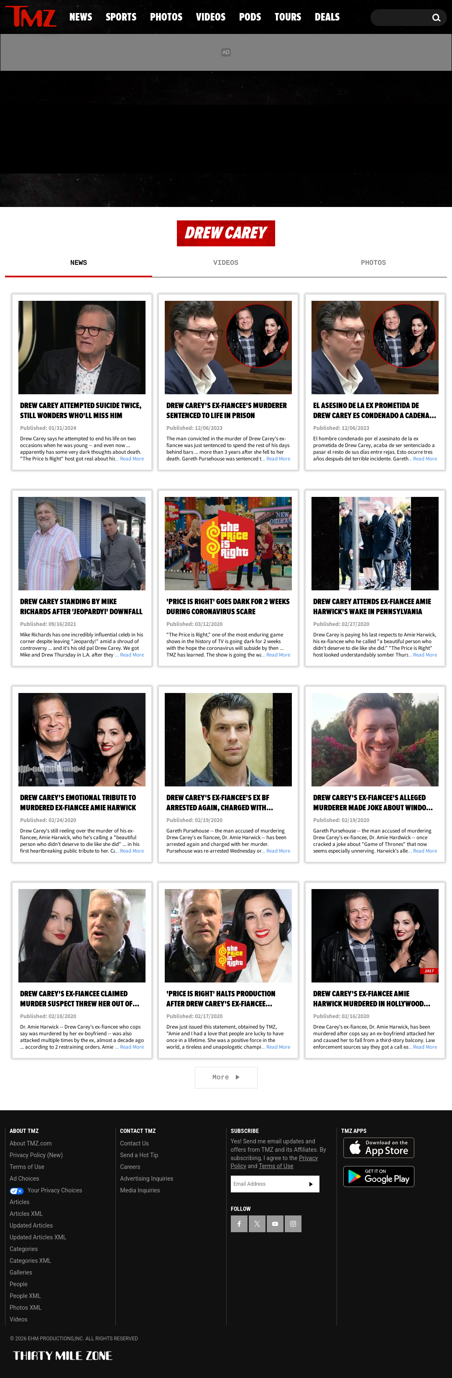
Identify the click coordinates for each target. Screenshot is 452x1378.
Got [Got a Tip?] (32, 156)
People (19, 1284)
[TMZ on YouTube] (275, 1223)
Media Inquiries (140, 1190)
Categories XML (30, 1260)
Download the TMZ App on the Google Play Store (378, 1176)
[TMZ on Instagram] (55, 120)
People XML (25, 1296)
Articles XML (26, 1213)
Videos (228, 191)
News (25, 191)
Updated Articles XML (38, 1237)
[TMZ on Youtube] (39, 120)
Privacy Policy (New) (36, 1155)
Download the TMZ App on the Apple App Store (378, 1148)
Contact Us (134, 1143)
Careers (130, 1166)
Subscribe (311, 1184)
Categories (24, 1249)
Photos (159, 191)
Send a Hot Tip (139, 1155)
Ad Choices (24, 1178)
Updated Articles (31, 1225)
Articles (20, 1202)
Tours (350, 191)
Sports (89, 191)
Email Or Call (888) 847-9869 (101, 157)
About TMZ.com (31, 1143)
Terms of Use (27, 1166)
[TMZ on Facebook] (12, 120)
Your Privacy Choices (46, 1190)
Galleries (21, 1272)
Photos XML (25, 1307)
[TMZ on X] (24, 120)
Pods (290, 191)
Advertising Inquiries (146, 1178)
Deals (411, 191)
